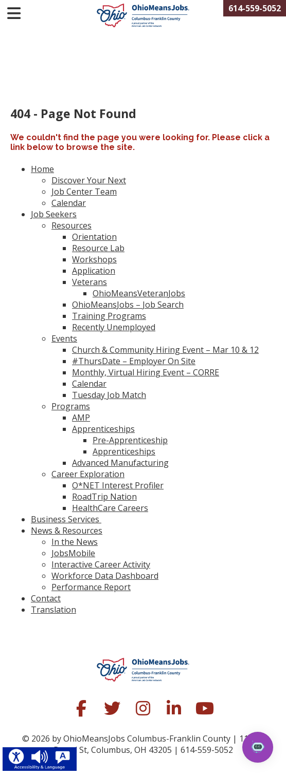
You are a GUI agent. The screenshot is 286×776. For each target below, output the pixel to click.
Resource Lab (98, 248)
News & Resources (66, 530)
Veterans (89, 282)
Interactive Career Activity (100, 564)
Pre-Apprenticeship (130, 440)
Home (42, 169)
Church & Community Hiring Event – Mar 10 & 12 (165, 349)
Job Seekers (54, 214)
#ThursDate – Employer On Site (133, 361)
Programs (70, 406)
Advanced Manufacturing (120, 462)
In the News (74, 541)
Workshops (94, 259)
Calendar (68, 203)
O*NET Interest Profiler (118, 485)
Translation (53, 609)
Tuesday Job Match (109, 395)
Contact (46, 598)
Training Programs (109, 315)
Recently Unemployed (113, 327)
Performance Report (91, 587)
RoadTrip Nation (104, 496)
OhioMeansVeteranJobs (139, 293)
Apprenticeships (103, 428)
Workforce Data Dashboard (104, 575)
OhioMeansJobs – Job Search (128, 304)
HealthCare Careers (110, 508)
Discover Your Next (88, 180)
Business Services (66, 519)
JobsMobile (73, 553)
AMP (81, 417)
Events (64, 338)
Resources (71, 225)
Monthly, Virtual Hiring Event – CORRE (145, 372)
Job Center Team (84, 191)
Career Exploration (87, 474)
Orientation (94, 236)
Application (93, 270)
